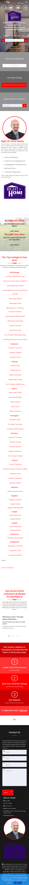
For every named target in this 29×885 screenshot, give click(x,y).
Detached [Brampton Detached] (15, 352)
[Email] (14, 758)
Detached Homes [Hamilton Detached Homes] (15, 491)
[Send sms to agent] (4, 3)
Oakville (14, 362)
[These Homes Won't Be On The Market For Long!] (14, 85)
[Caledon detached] (15, 530)
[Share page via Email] (10, 3)
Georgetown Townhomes (15, 546)
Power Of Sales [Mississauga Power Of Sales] (15, 286)
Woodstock (14, 534)
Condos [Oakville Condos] (15, 365)
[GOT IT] (18, 882)
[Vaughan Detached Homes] (15, 507)
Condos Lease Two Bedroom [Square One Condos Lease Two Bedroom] (15, 281)
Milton (14, 389)
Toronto (14, 460)
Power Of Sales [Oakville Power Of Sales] (15, 379)
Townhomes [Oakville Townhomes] (15, 375)
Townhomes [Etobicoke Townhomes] (15, 478)
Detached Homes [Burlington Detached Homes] (15, 429)
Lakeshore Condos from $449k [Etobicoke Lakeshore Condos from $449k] (15, 469)
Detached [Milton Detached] (15, 402)
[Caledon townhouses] (15, 526)
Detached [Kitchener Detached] (15, 442)
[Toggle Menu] (26, 2)
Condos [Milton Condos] (15, 406)
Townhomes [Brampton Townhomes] (15, 348)
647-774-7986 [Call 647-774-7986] (14, 50)
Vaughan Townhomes (15, 500)
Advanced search (23, 44)
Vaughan (14, 496)
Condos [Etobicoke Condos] (15, 473)
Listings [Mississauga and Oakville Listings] (15, 316)
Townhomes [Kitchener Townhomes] (15, 437)
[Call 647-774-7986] (3, 7)
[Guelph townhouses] (15, 515)
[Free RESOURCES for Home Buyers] (14, 225)
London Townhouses (7, 568)
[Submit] (7, 792)
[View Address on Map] (14, 812)
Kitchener (14, 433)
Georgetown (14, 542)
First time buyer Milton (15, 397)
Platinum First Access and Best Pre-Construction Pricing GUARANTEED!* (14, 26)
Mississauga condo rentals (15, 321)
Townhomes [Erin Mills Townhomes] (15, 325)
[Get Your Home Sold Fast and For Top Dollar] (14, 239)
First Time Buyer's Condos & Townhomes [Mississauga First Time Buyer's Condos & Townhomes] (15, 309)
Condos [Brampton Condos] (15, 357)
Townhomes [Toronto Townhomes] (15, 464)
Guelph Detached (15, 519)
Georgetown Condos (15, 550)
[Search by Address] (14, 40)
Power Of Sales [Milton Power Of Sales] (15, 392)
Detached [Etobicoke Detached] (15, 483)
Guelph (14, 512)
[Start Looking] (26, 40)
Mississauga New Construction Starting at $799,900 (15, 292)
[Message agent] (14, 806)
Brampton (14, 344)
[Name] (14, 752)
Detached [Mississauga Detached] (15, 298)
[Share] (25, 7)
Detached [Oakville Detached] (15, 370)
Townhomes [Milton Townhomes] (15, 411)
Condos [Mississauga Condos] (15, 303)
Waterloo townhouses (15, 451)
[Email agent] (7, 3)
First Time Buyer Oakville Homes (15, 384)
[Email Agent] (14, 815)
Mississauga (14, 272)
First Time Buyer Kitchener (15, 456)
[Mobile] (14, 764)
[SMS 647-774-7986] (11, 7)
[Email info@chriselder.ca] (18, 7)
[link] (24, 105)
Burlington (14, 416)
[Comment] (14, 777)
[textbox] (14, 66)
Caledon (14, 523)
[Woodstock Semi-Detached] (15, 538)
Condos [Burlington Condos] (15, 419)
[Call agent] (1, 3)
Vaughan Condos (15, 504)
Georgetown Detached (15, 555)
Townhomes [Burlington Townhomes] (15, 424)
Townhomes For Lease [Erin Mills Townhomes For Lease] (15, 276)
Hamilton (14, 487)
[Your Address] (12, 105)
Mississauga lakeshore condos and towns (15, 339)
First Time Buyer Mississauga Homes (15, 335)
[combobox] (14, 65)
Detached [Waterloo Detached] (15, 446)
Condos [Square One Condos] (15, 330)
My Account (20, 3)
